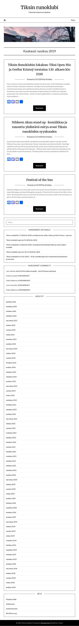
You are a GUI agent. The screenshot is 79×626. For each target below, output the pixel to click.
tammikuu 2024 (11, 377)
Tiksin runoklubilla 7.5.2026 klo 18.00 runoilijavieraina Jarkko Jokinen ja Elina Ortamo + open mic (39, 235)
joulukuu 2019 (11, 517)
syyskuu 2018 (11, 578)
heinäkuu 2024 (11, 363)
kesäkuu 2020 (11, 498)
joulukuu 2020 (11, 475)
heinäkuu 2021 (11, 452)
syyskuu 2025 (11, 330)
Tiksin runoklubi (39, 7)
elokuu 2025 (10, 335)
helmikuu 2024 (11, 372)
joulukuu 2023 (11, 382)
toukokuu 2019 (11, 541)
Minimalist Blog (45, 623)
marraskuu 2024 (11, 349)
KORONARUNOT (24, 276)
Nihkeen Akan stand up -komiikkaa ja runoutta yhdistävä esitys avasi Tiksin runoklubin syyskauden (39, 127)
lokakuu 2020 (10, 484)
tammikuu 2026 (11, 316)
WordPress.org (11, 613)
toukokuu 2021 (11, 456)
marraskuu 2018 (11, 569)
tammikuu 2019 (11, 559)
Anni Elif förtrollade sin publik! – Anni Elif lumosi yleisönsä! (36, 271)
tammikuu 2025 (11, 339)
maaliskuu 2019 (11, 550)
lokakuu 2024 (10, 353)
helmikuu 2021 (11, 466)
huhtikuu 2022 (11, 438)
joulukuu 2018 (11, 564)
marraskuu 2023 (11, 386)
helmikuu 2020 (11, 512)
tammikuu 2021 (11, 470)
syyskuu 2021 (11, 447)
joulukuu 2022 (11, 414)
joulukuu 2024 (11, 344)
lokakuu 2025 (10, 325)
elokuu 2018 (10, 583)
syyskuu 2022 (11, 428)
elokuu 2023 (10, 396)
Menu (73, 20)
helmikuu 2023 (11, 405)
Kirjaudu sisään (11, 599)
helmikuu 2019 (11, 555)
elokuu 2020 (10, 494)
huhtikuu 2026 (11, 302)
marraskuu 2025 (11, 321)
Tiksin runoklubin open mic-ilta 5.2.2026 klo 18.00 (23, 252)
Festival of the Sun (39, 180)
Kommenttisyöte (11, 609)
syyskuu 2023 (11, 391)
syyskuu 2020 (11, 489)
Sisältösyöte (10, 604)
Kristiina (49, 79)
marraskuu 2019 (11, 522)
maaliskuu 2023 (11, 400)
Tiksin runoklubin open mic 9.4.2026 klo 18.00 (21, 240)
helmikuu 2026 (11, 311)
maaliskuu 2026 (11, 307)
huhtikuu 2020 (11, 503)
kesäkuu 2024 (11, 367)
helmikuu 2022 (11, 442)
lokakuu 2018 (10, 573)
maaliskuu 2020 (11, 508)
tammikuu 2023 (11, 410)
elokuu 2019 (10, 536)
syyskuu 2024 (11, 358)
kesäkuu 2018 (11, 587)
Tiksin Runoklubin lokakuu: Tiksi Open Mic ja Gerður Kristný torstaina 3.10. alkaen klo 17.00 (39, 69)
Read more (39, 108)
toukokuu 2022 (11, 433)
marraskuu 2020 (11, 480)
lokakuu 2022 (10, 424)
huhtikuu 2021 (11, 461)
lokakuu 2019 (10, 527)
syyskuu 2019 (11, 531)
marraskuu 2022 (11, 419)
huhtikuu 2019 (11, 545)
